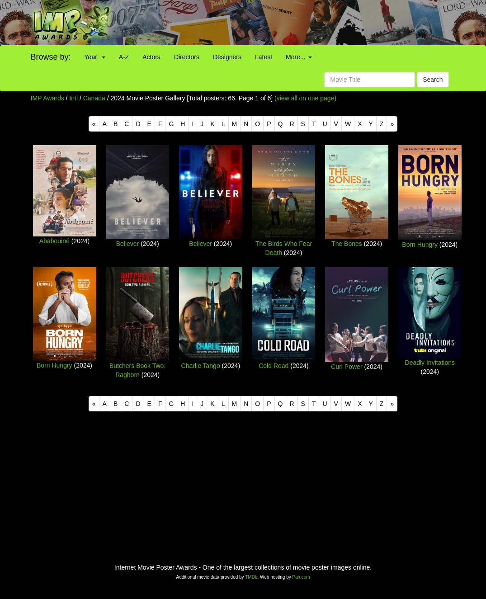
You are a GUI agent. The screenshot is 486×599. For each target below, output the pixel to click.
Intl (73, 98)
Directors (186, 57)
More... (298, 57)
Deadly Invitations (430, 362)
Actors (151, 57)
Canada (94, 98)
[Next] (392, 124)
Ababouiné (54, 241)
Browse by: (51, 56)
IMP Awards (47, 98)
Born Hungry (420, 244)
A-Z (124, 57)
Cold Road (273, 365)
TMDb (251, 577)
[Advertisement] (303, 22)
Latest (263, 57)
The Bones (346, 243)
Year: (95, 57)
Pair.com (301, 577)
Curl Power (346, 366)
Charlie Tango (200, 365)
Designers (227, 57)
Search (433, 79)
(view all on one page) (305, 98)
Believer (127, 243)
